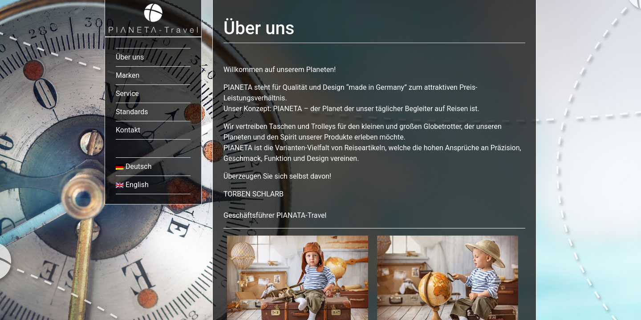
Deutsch (133, 166)
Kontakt (128, 130)
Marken (127, 75)
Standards (132, 112)
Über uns (130, 57)
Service (127, 93)
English (132, 184)
